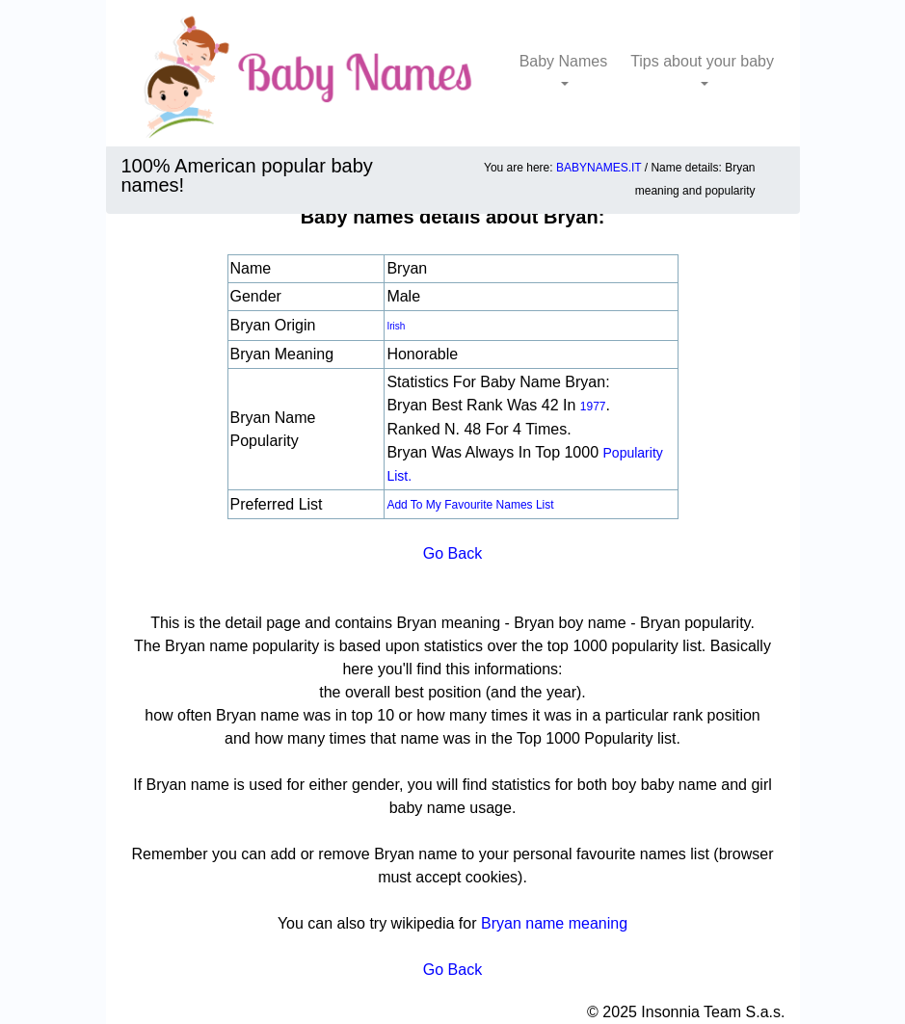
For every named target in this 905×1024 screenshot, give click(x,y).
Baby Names (563, 61)
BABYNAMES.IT (598, 167)
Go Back (452, 553)
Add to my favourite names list (469, 505)
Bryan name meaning (554, 923)
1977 (593, 406)
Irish (395, 326)
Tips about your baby (702, 61)
